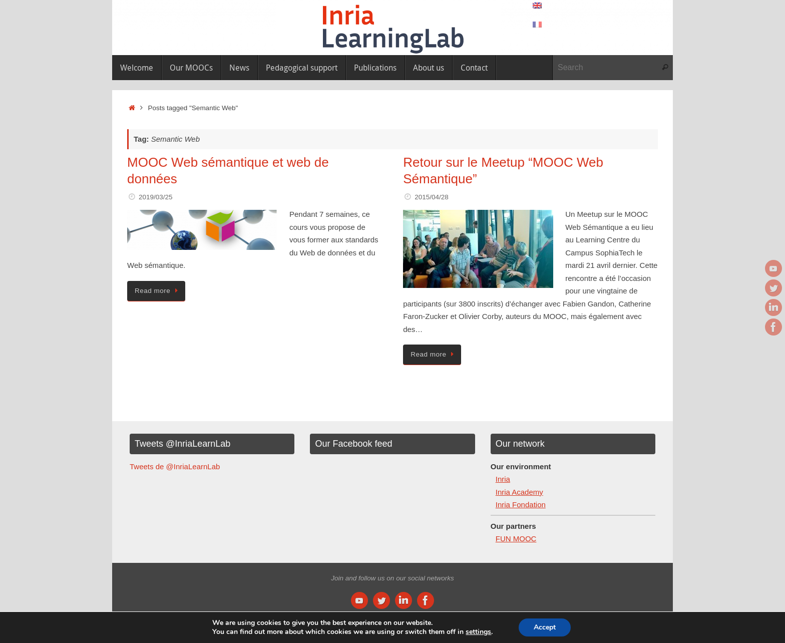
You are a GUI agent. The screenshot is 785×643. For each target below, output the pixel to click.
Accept (545, 627)
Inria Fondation (521, 504)
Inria (503, 479)
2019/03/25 (156, 197)
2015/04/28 (432, 197)
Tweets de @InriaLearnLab (175, 466)
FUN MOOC (516, 538)
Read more (158, 290)
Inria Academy (519, 492)
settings (478, 631)
